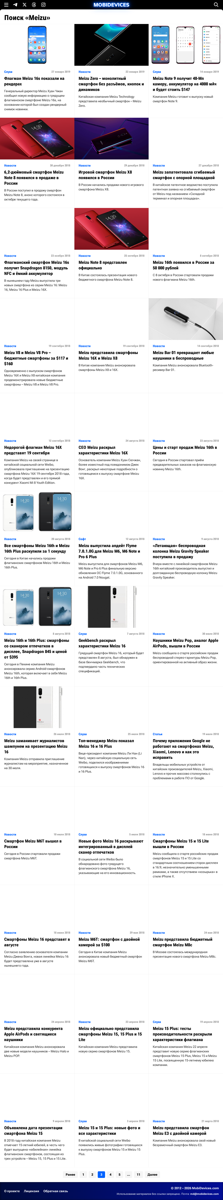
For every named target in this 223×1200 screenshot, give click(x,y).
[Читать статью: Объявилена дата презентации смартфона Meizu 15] (37, 1120)
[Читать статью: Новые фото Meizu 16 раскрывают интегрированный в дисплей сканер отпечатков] (111, 834)
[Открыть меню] (6, 5)
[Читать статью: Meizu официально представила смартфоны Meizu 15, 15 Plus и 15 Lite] (111, 1017)
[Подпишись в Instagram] (43, 4)
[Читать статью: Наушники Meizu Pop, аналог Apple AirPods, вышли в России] (186, 628)
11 (138, 1174)
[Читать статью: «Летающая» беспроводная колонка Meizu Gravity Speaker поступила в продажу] (186, 538)
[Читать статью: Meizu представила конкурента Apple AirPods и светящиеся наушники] (37, 1019)
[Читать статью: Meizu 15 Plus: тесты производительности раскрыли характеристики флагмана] (186, 1023)
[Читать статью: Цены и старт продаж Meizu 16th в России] (186, 435)
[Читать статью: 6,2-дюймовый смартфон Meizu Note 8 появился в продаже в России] (37, 163)
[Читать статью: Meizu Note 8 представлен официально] (111, 248)
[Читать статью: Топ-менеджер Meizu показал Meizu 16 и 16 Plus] (111, 733)
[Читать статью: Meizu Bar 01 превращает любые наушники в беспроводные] (186, 338)
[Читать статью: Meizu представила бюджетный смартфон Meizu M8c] (186, 925)
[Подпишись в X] (24, 4)
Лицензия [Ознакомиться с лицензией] (31, 1191)
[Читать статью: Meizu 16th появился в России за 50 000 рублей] (186, 248)
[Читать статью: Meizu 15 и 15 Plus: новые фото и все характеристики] (111, 1118)
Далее (152, 1174)
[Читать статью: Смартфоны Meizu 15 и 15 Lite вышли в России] (186, 836)
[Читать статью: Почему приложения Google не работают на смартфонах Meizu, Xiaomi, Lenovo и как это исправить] (186, 736)
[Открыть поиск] (216, 4)
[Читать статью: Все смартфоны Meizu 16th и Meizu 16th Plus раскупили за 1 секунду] (37, 533)
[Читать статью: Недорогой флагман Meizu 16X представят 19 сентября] (37, 442)
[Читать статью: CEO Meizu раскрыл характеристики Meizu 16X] (111, 440)
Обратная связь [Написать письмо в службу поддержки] (55, 1191)
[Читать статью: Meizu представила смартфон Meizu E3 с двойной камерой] (186, 1113)
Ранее (70, 1174)
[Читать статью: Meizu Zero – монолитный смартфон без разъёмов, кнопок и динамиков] (111, 69)
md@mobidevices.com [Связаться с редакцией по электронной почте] (204, 1193)
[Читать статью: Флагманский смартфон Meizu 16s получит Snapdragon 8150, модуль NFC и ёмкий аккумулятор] (37, 253)
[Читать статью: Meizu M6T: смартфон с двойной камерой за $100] (111, 927)
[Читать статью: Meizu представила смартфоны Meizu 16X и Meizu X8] (111, 338)
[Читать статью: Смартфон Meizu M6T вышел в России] (37, 827)
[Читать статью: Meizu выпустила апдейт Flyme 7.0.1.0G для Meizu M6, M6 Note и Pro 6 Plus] (111, 538)
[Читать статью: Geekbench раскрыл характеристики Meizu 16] (111, 633)
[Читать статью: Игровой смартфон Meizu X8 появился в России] (111, 158)
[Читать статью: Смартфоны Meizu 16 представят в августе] (37, 929)
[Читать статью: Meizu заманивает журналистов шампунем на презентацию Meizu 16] (37, 731)
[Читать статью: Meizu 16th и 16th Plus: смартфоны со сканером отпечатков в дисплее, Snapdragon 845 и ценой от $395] (37, 636)
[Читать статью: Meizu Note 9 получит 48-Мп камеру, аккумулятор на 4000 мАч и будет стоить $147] (186, 67)
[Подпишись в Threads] (34, 4)
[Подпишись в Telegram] (15, 4)
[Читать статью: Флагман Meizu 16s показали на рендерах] (37, 71)
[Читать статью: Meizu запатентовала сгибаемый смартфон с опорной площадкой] (186, 162)
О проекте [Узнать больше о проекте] (12, 1191)
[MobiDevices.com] (111, 5)
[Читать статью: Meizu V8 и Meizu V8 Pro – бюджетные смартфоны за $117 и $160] (37, 345)
